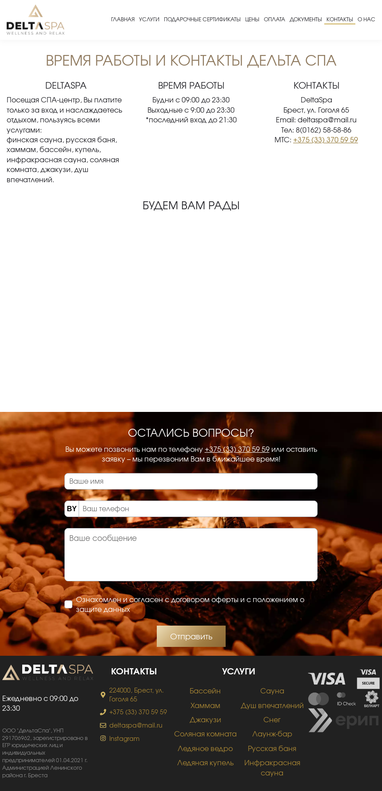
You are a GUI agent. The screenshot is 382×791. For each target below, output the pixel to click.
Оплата (274, 19)
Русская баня (272, 748)
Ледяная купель (205, 762)
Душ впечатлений (272, 705)
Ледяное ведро (205, 748)
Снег (272, 719)
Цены (252, 19)
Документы (306, 19)
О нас (366, 19)
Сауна (272, 690)
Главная (123, 19)
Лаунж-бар (272, 733)
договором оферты (205, 599)
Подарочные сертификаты (202, 19)
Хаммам (205, 705)
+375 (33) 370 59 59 (325, 139)
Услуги (149, 19)
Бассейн (205, 690)
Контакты (339, 19)
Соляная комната (205, 733)
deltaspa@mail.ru (136, 725)
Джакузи (205, 719)
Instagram (124, 738)
